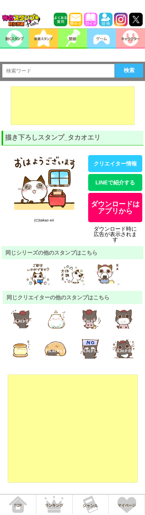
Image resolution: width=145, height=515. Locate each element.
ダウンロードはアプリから (115, 207)
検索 (129, 70)
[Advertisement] (73, 105)
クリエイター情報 (115, 163)
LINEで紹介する (115, 182)
